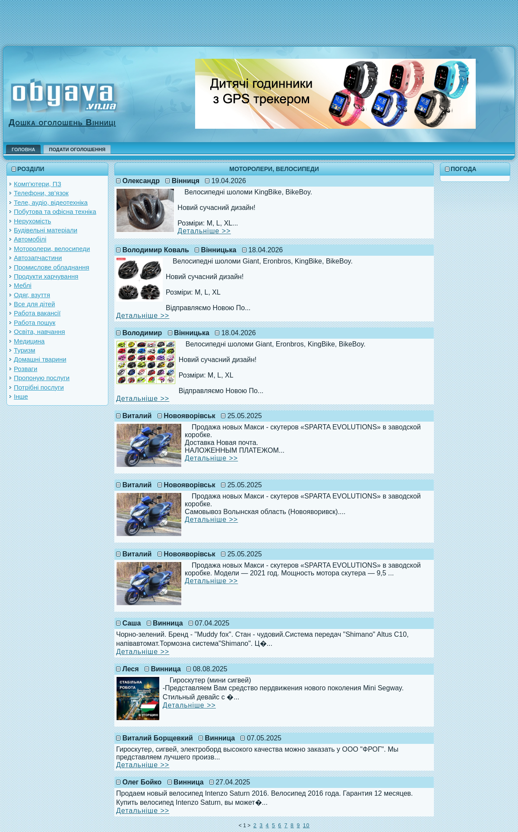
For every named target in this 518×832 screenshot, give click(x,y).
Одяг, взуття (32, 295)
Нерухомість (32, 221)
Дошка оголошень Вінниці (62, 122)
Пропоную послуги (41, 377)
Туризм (24, 350)
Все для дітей (34, 304)
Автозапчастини (38, 257)
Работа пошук (34, 322)
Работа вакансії (37, 313)
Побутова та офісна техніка (55, 211)
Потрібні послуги (39, 387)
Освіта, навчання (39, 331)
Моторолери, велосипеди (52, 248)
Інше (21, 396)
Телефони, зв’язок (41, 193)
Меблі (23, 285)
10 (306, 825)
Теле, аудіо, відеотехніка (51, 202)
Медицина (29, 341)
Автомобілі (30, 239)
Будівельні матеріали (45, 230)
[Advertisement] (259, 19)
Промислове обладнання (51, 267)
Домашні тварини (40, 359)
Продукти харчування (46, 276)
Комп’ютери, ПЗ (37, 183)
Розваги (25, 368)
